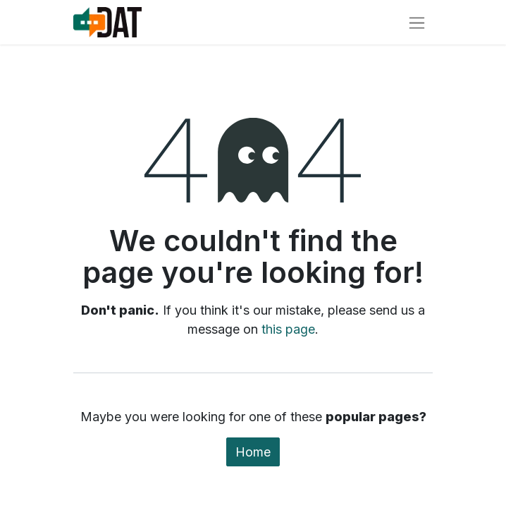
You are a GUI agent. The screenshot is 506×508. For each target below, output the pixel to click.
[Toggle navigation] (417, 22)
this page (288, 329)
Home (253, 452)
